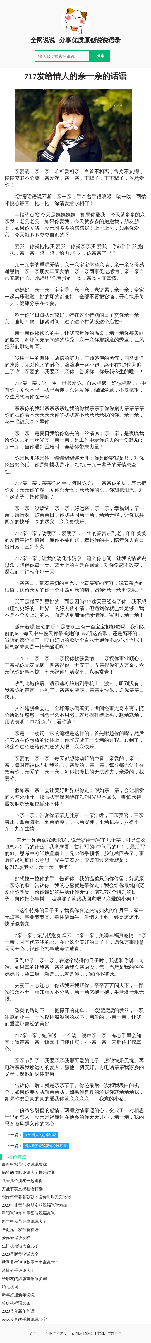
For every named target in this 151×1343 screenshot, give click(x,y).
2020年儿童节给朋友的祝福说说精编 (34, 1205)
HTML (100, 1333)
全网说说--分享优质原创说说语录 (75, 40)
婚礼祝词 (10, 1287)
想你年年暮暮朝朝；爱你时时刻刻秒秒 (36, 1197)
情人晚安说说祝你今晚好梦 (46, 1146)
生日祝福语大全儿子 (20, 1246)
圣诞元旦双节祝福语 (20, 1230)
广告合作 (114, 1333)
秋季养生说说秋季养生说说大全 (30, 1262)
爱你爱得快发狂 (16, 1238)
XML (88, 1333)
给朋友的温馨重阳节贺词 (24, 1279)
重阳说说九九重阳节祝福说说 (28, 1213)
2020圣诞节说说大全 (20, 1254)
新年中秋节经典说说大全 (24, 1221)
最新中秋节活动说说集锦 (24, 1164)
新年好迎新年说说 (18, 1295)
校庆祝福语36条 (16, 1303)
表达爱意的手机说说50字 (24, 1319)
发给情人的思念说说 (40, 1135)
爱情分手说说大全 (18, 1270)
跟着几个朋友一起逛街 (22, 1181)
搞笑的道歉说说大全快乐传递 (28, 1172)
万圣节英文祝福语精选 (22, 1189)
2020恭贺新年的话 (18, 1311)
